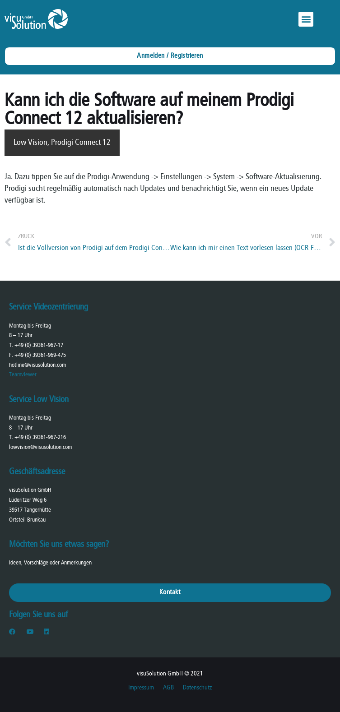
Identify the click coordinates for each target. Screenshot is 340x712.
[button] (305, 19)
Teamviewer (23, 375)
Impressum (141, 687)
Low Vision (30, 143)
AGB (168, 687)
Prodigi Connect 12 (81, 143)
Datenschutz (197, 687)
